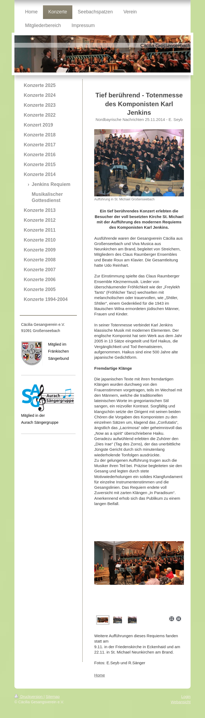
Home (99, 675)
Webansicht (181, 702)
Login (186, 696)
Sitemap (53, 696)
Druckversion (29, 696)
